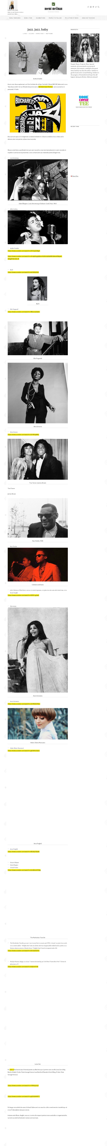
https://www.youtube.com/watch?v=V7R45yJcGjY (23, 1085)
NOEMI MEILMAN (13, 10)
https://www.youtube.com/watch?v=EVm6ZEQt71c (23, 951)
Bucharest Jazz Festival (46, 87)
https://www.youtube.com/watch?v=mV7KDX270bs (24, 704)
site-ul (12, 1069)
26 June (31, 33)
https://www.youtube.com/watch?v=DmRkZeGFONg (24, 870)
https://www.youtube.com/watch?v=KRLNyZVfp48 (23, 851)
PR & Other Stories (71, 18)
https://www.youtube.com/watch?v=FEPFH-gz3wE (23, 595)
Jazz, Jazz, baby (37, 29)
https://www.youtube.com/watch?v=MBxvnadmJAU (24, 312)
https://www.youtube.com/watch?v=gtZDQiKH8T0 (24, 1096)
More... (16, 14)
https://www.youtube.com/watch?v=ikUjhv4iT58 (23, 967)
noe (25, 33)
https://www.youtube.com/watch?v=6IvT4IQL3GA (23, 272)
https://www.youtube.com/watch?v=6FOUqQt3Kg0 (24, 251)
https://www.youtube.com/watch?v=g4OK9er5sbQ (23, 751)
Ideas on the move (88, 18)
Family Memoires (15, 18)
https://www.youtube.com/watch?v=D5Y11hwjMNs (23, 434)
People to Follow (55, 18)
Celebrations (40, 18)
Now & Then (28, 18)
